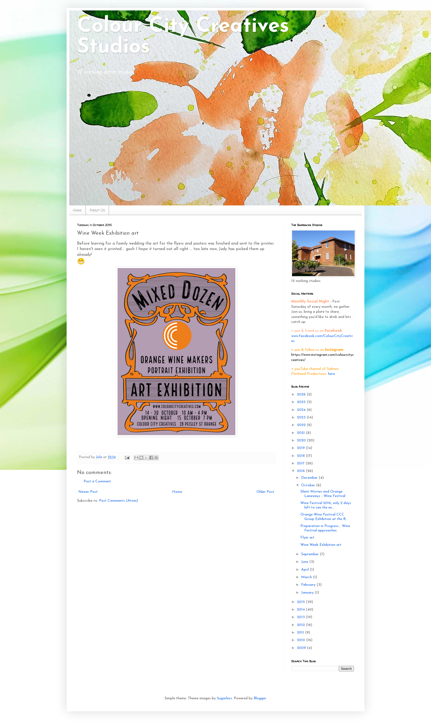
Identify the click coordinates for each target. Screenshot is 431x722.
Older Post (265, 492)
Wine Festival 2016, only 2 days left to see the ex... (325, 505)
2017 (301, 463)
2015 (301, 602)
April (305, 570)
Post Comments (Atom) (118, 501)
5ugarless (224, 698)
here (331, 374)
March (307, 577)
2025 (302, 402)
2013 (301, 617)
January (308, 593)
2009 (302, 648)
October (308, 485)
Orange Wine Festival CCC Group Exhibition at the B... (324, 517)
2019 (301, 448)
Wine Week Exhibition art (320, 545)
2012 (301, 625)
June (305, 562)
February (309, 585)
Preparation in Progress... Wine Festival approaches (325, 528)
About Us (97, 210)
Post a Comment (97, 481)
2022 (302, 425)
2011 (301, 633)
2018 (301, 456)
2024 (302, 410)
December (310, 478)
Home (77, 210)
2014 (301, 610)
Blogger (260, 698)
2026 (302, 394)
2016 (301, 471)
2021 (301, 433)
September (310, 554)
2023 (302, 417)
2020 (302, 440)
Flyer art (307, 538)
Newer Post (88, 492)
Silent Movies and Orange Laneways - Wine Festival (322, 494)
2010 (301, 640)
